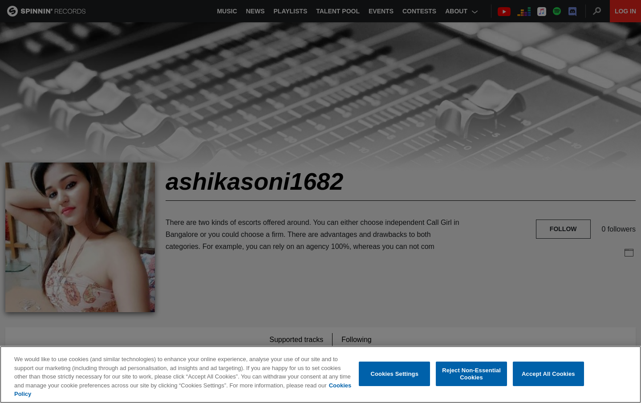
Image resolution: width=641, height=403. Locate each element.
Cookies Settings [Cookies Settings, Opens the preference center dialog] (395, 374)
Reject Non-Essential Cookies (471, 375)
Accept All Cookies (548, 374)
